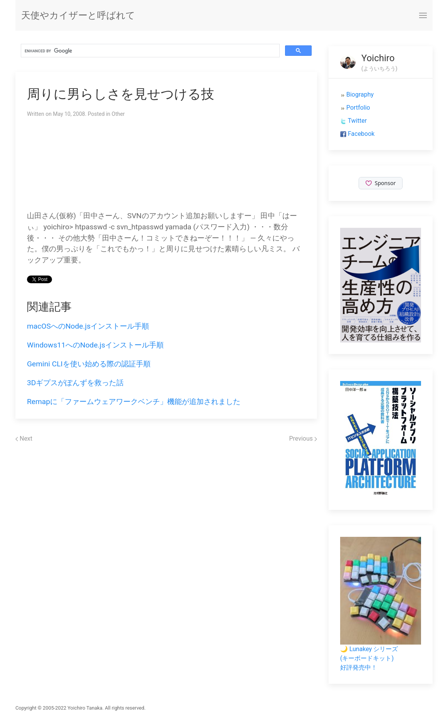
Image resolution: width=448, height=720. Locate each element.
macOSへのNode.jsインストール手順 (88, 326)
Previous (303, 438)
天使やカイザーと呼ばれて (78, 15)
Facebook (361, 133)
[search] (149, 50)
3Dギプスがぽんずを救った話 (75, 382)
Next (23, 438)
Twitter (357, 120)
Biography (360, 94)
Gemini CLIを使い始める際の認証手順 (89, 363)
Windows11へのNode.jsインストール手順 (95, 345)
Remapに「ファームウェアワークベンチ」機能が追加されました (133, 401)
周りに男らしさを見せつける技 (120, 94)
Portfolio (358, 107)
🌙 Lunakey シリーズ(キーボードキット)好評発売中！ (369, 658)
